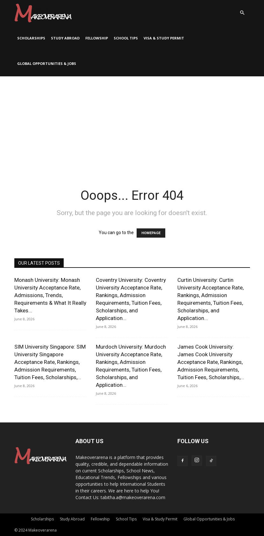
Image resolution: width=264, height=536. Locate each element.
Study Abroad (65, 38)
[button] (242, 13)
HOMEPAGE (151, 233)
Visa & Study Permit (164, 38)
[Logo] (43, 12)
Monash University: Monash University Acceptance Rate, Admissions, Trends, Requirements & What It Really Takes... (50, 295)
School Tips (126, 38)
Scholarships (31, 38)
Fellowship (96, 38)
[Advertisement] (132, 124)
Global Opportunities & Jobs (46, 63)
